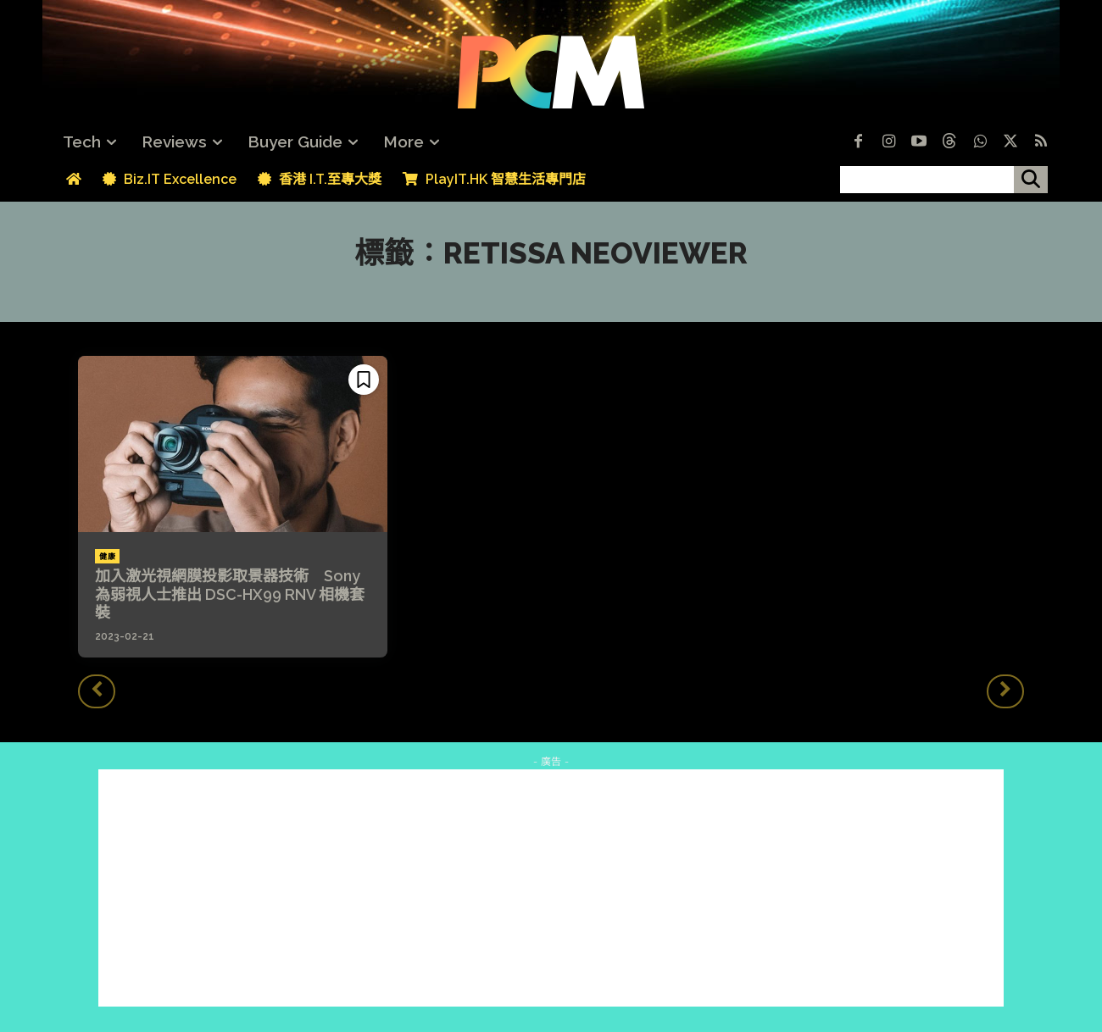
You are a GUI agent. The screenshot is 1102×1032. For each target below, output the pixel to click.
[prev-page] (96, 691)
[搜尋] (1031, 179)
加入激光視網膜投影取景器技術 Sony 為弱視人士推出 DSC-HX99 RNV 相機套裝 (230, 594)
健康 (107, 556)
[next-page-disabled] (1005, 691)
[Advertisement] (551, 888)
